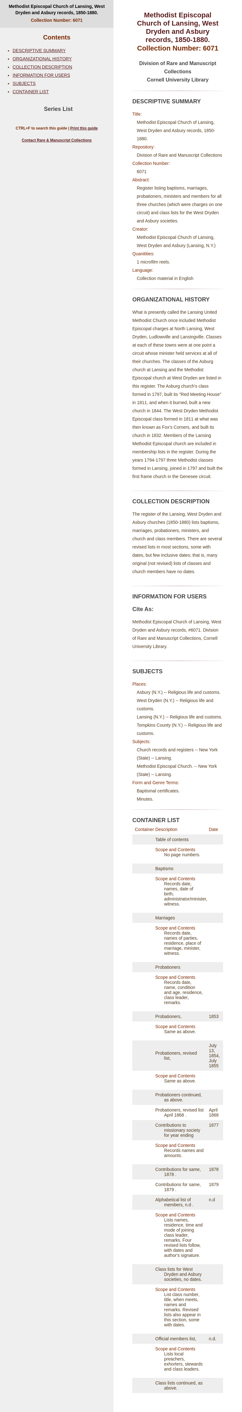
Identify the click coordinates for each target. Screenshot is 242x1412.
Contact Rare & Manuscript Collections (57, 140)
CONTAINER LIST (31, 91)
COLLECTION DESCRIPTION (42, 67)
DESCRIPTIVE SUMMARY (39, 50)
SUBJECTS (24, 83)
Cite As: (142, 609)
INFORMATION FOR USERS (41, 75)
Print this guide (84, 128)
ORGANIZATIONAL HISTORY (42, 58)
